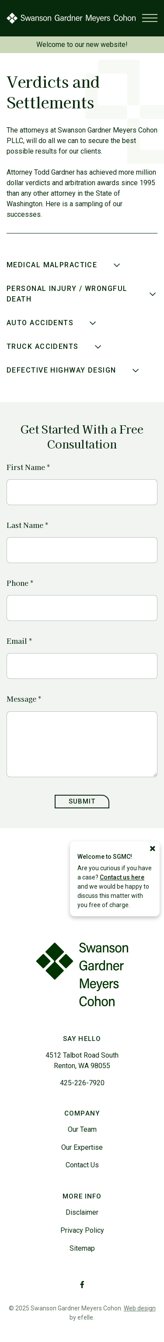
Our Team (82, 1129)
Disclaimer (82, 1212)
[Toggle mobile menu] (149, 18)
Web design (140, 1308)
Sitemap (82, 1248)
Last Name (27, 525)
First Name (28, 467)
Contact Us (82, 1165)
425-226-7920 (82, 1083)
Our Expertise (82, 1147)
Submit (82, 801)
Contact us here (122, 877)
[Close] (152, 848)
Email (19, 641)
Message (24, 699)
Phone (20, 583)
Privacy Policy (82, 1230)
